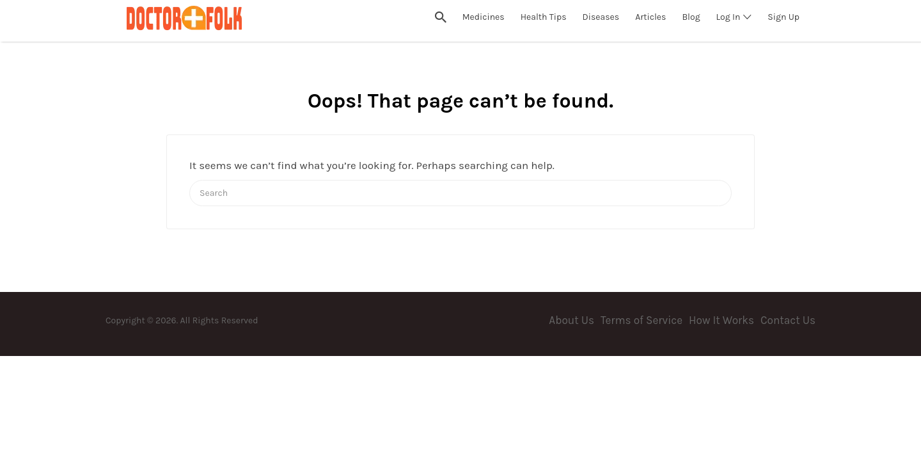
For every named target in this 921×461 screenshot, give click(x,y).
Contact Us (787, 320)
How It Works (721, 320)
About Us (571, 320)
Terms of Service (641, 320)
